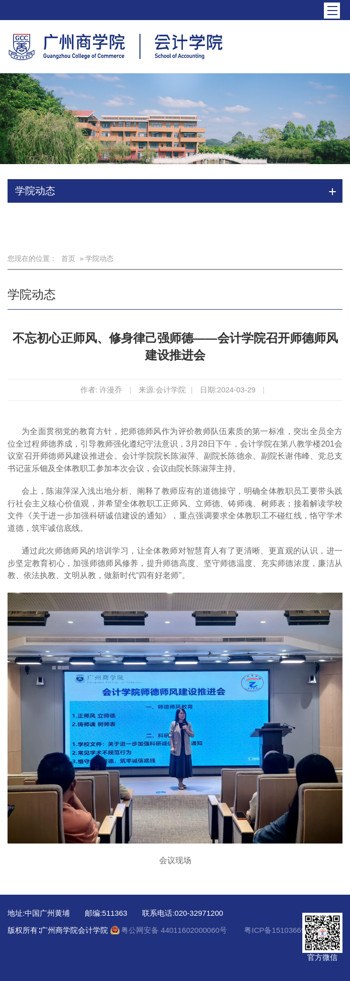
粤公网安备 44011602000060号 (175, 930)
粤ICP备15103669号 (278, 930)
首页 (68, 258)
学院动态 (32, 294)
